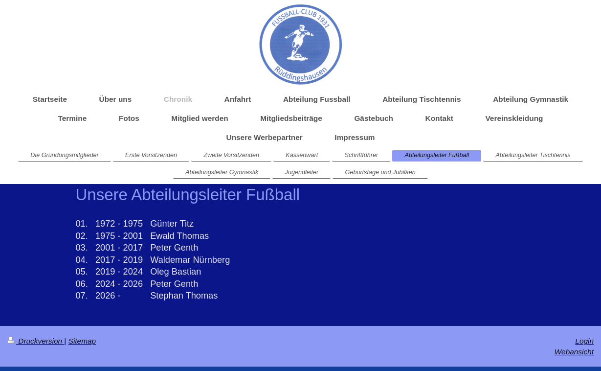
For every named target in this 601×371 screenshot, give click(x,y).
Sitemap (82, 341)
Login (584, 341)
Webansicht (574, 352)
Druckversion (35, 341)
